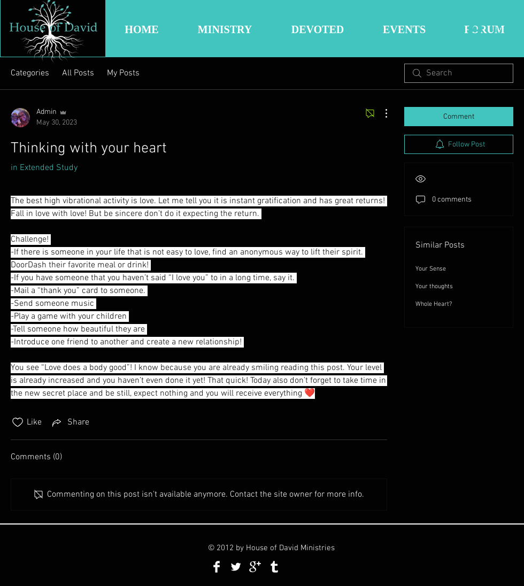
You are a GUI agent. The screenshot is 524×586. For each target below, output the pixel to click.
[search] (458, 73)
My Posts (123, 73)
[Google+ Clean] (255, 567)
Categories (30, 73)
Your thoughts (434, 286)
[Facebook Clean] (216, 567)
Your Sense (430, 269)
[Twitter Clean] (236, 567)
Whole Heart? (433, 304)
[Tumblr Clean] (274, 567)
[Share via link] (69, 422)
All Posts (78, 73)
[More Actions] (380, 113)
